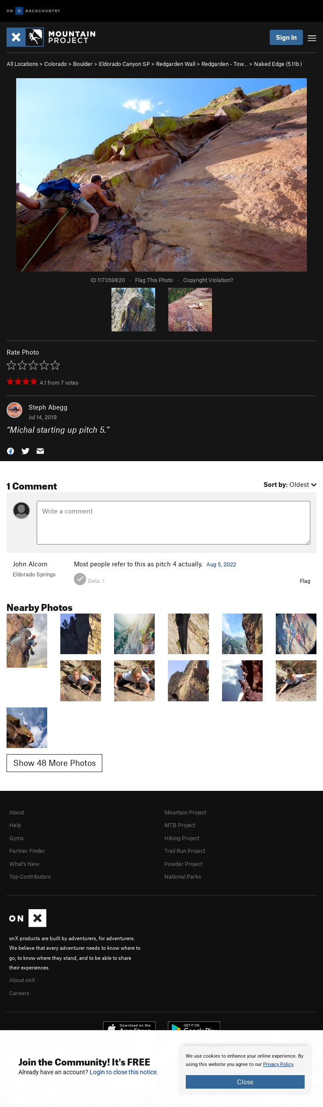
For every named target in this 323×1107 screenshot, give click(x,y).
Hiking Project (181, 838)
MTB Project (179, 824)
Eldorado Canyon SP (124, 63)
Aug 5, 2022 (221, 564)
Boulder (83, 63)
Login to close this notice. (124, 1072)
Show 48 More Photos (54, 763)
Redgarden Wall (175, 63)
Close (245, 1082)
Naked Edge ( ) (278, 63)
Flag (305, 580)
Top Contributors (30, 876)
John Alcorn (30, 564)
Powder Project (183, 863)
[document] (245, 1070)
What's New (24, 863)
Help (15, 824)
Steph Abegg (48, 407)
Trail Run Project (184, 850)
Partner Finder (27, 850)
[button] (10, 450)
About (16, 812)
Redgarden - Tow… (224, 63)
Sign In (286, 37)
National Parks (182, 876)
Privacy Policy (278, 1064)
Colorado (55, 63)
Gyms (16, 838)
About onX (22, 979)
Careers (19, 993)
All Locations (22, 63)
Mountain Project (185, 812)
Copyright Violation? (208, 279)
